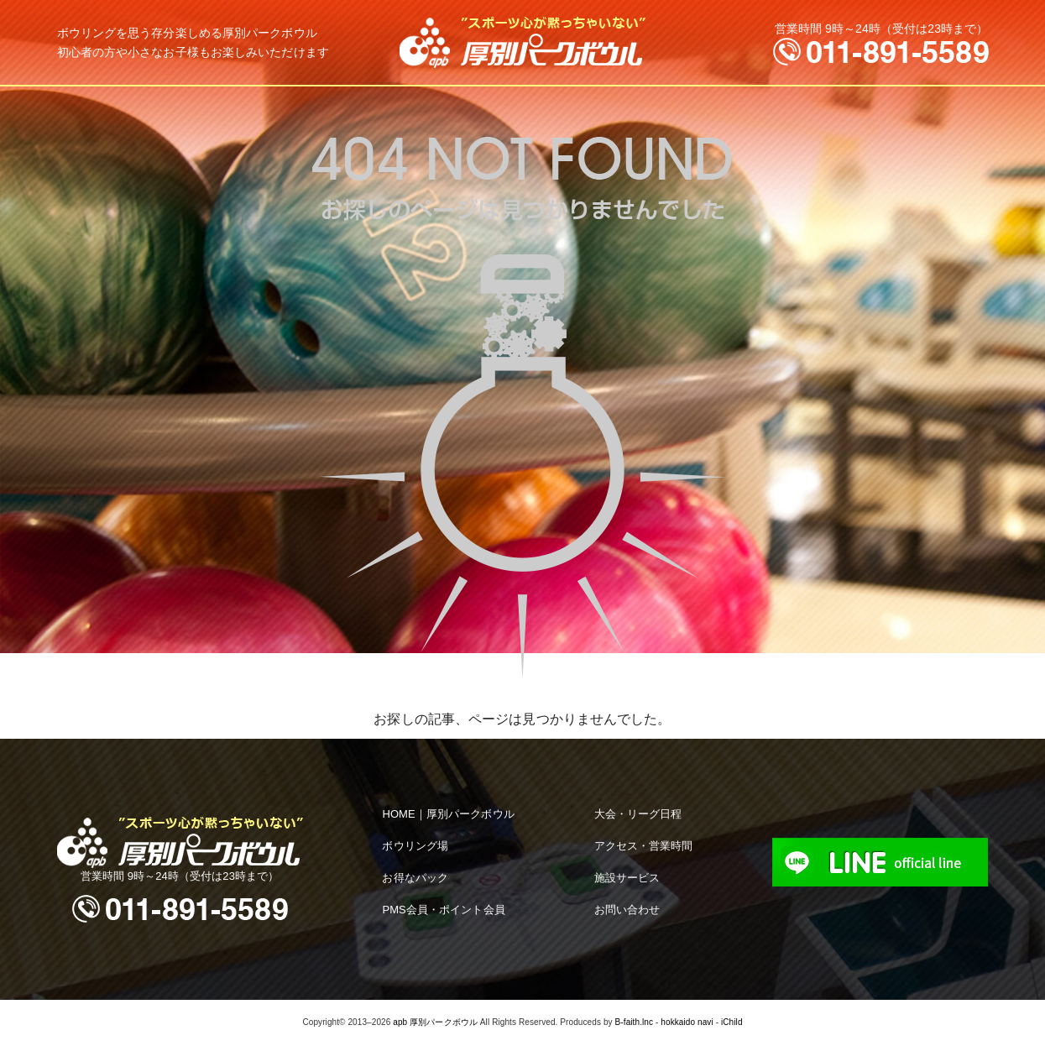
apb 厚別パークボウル (435, 1022)
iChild (732, 1022)
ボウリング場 (415, 845)
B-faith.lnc (634, 1022)
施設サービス (627, 877)
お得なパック (415, 877)
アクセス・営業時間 (643, 845)
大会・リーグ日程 (638, 814)
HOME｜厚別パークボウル (448, 814)
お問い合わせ (627, 909)
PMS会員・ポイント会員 (443, 909)
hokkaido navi (687, 1022)
